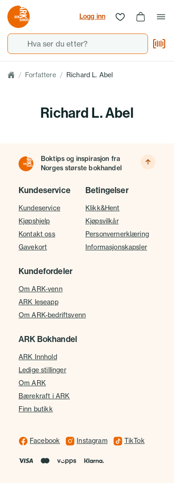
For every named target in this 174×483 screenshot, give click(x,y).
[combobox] (77, 44)
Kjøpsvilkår (102, 221)
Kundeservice (39, 208)
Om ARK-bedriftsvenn (52, 315)
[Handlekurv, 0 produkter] (140, 16)
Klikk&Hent (102, 208)
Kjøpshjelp (34, 221)
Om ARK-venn (41, 289)
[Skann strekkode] (159, 43)
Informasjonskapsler (116, 247)
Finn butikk (36, 409)
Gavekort (33, 247)
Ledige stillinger (42, 370)
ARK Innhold (38, 357)
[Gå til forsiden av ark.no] (18, 17)
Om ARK (32, 383)
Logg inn (92, 16)
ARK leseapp (38, 302)
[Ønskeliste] (120, 16)
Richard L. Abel (89, 75)
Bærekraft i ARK (44, 396)
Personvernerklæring (117, 234)
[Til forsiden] (26, 163)
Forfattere (40, 75)
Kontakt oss (37, 234)
